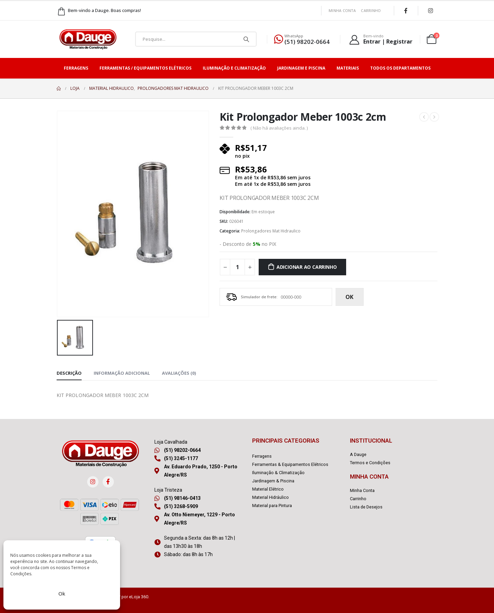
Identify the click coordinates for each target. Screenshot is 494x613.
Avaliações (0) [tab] (179, 373)
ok (349, 297)
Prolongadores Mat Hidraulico (271, 231)
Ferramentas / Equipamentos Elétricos (145, 68)
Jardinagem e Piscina (301, 68)
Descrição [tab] (69, 373)
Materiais (348, 68)
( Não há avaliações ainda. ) (279, 128)
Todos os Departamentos (400, 68)
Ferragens (76, 68)
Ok (61, 593)
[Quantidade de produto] (237, 267)
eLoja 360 (138, 596)
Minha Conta (342, 10)
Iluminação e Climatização (234, 68)
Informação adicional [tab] (122, 373)
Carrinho (371, 10)
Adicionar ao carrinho (307, 267)
